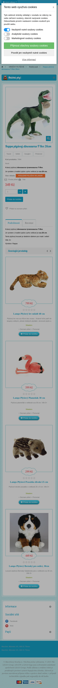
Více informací (29, 59)
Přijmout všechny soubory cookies (29, 45)
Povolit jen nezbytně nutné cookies (29, 52)
